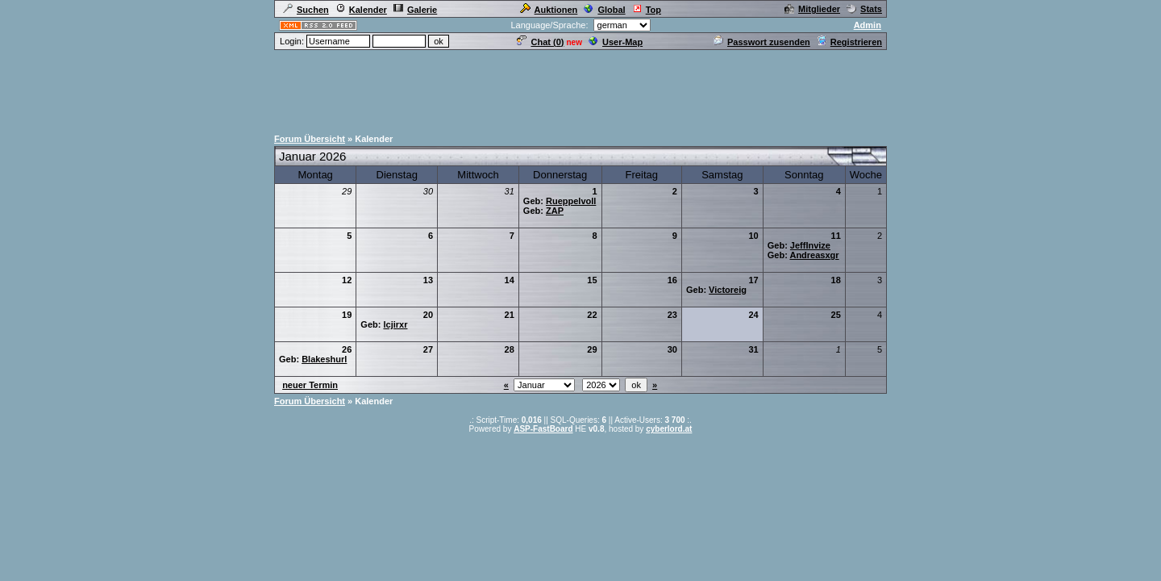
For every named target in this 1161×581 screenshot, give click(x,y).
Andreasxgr (813, 255)
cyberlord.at (669, 428)
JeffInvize (810, 245)
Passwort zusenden (762, 42)
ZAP (555, 210)
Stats (864, 9)
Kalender (361, 10)
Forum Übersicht (309, 139)
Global (604, 10)
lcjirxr (395, 324)
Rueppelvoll (571, 201)
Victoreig (728, 290)
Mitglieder (812, 9)
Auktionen (549, 10)
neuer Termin (310, 385)
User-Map (616, 42)
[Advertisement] (580, 88)
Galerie (415, 10)
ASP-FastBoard (543, 428)
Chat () (540, 42)
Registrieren (849, 42)
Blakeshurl (324, 359)
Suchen (306, 10)
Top (646, 10)
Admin (867, 25)
